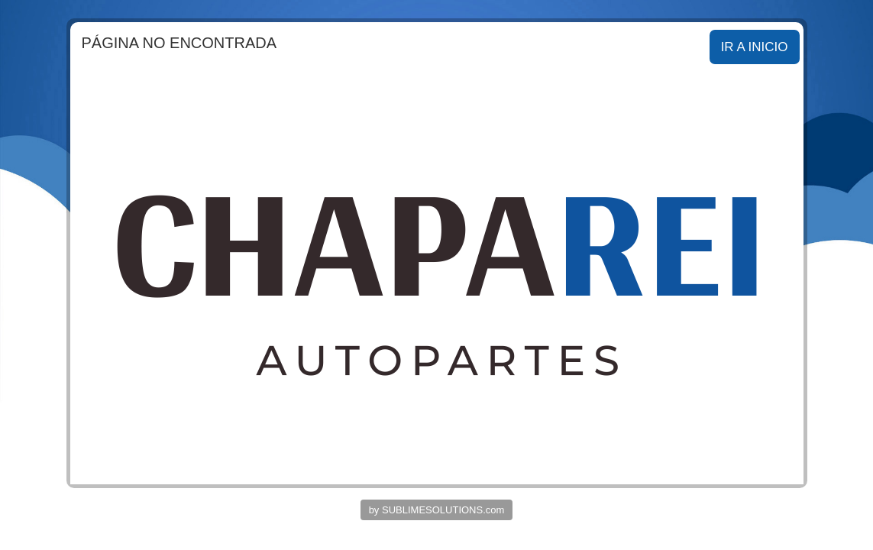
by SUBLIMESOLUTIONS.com (437, 510)
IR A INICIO (754, 47)
